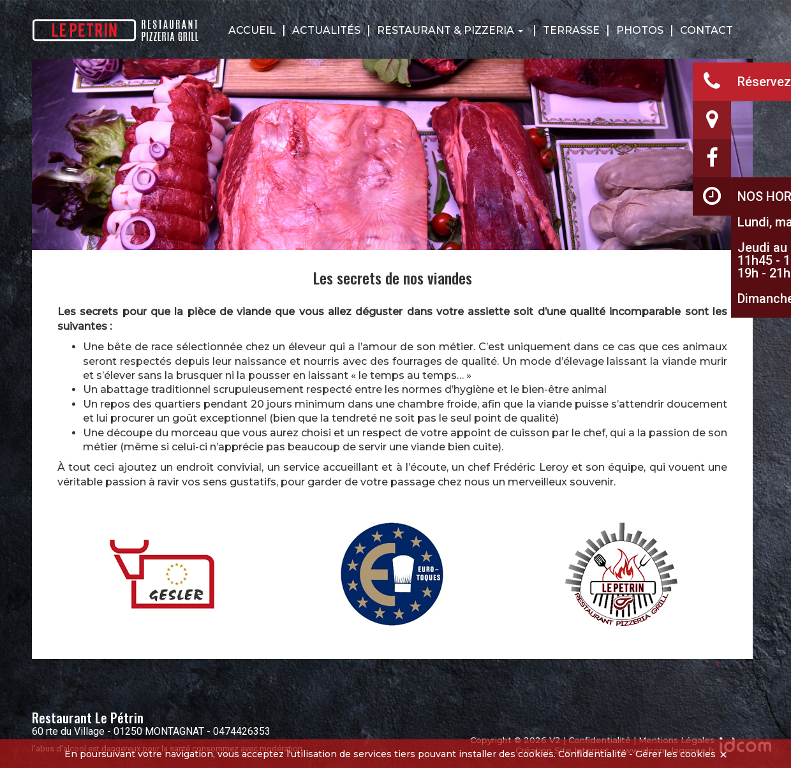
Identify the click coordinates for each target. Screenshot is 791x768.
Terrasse (571, 30)
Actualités (326, 30)
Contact (706, 30)
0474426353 (241, 731)
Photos (639, 30)
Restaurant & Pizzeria (450, 30)
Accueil (252, 30)
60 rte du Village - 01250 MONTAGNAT (118, 731)
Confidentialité (592, 754)
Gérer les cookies (675, 754)
